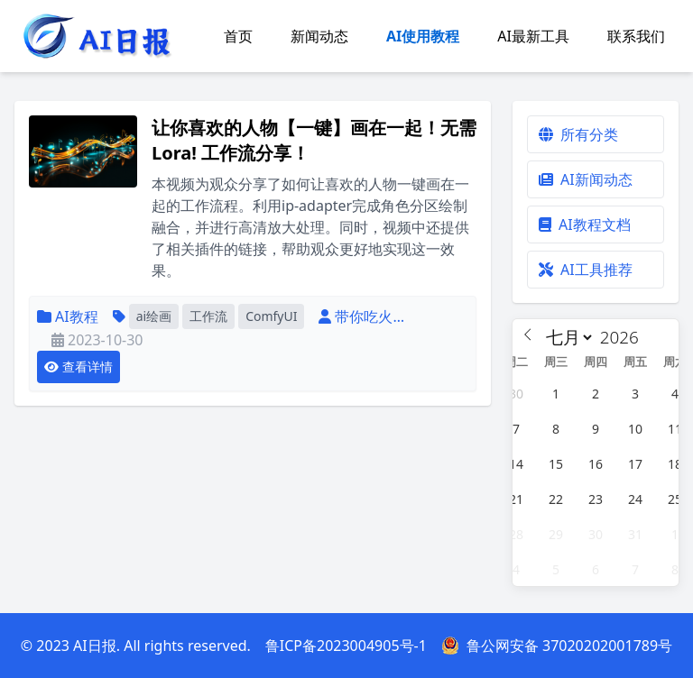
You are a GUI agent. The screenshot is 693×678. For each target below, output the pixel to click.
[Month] (566, 337)
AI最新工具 (533, 36)
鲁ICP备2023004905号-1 (346, 645)
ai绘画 (153, 316)
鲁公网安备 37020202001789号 (556, 645)
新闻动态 (319, 36)
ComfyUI (271, 316)
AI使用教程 (422, 36)
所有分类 (578, 134)
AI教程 (76, 316)
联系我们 (636, 36)
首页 (238, 36)
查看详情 (78, 366)
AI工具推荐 (586, 269)
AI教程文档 (585, 224)
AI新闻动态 (586, 179)
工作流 (208, 316)
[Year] (624, 337)
